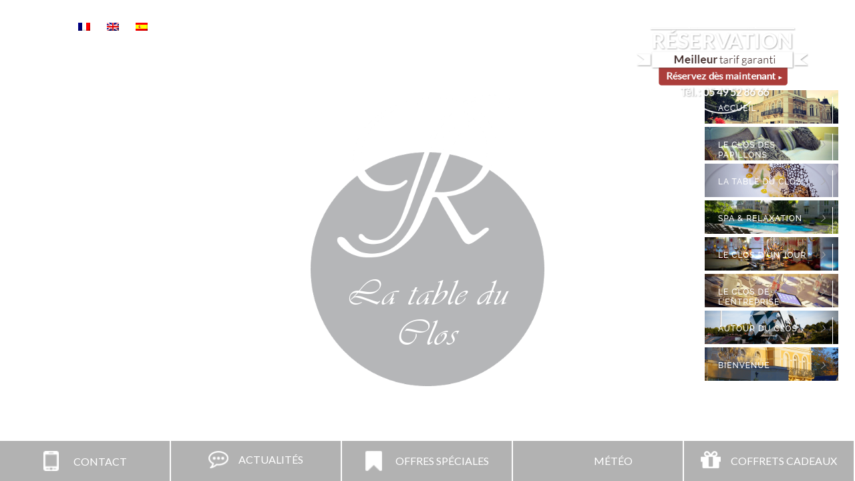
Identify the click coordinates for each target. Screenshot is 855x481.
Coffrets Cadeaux (784, 460)
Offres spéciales (442, 460)
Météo (613, 460)
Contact (100, 461)
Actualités (270, 459)
